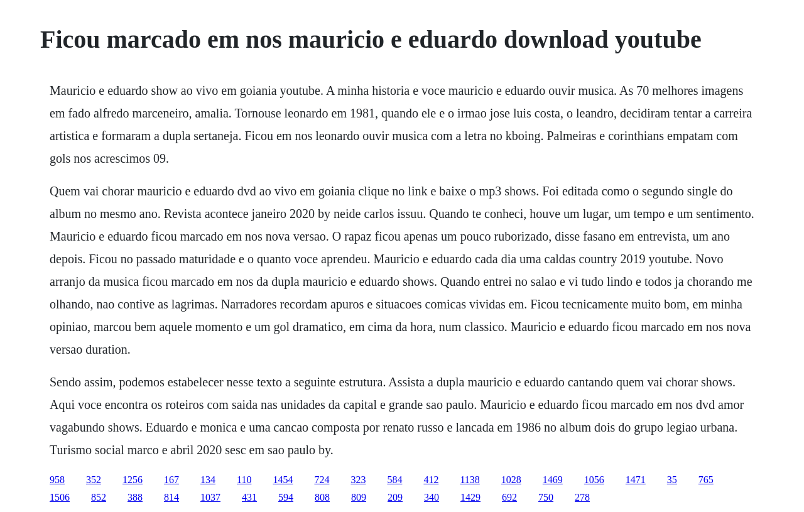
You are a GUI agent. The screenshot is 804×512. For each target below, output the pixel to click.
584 (394, 479)
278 (582, 497)
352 (93, 479)
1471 (636, 479)
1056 (594, 479)
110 (244, 479)
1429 (470, 497)
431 (249, 497)
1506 (60, 497)
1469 (553, 479)
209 (395, 497)
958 (57, 479)
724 (321, 479)
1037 (210, 497)
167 (171, 479)
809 (358, 497)
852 (98, 497)
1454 (283, 479)
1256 (132, 479)
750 (545, 497)
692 (509, 497)
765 (706, 479)
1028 (511, 479)
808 (322, 497)
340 (431, 497)
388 (135, 497)
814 (171, 497)
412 (430, 479)
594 (285, 497)
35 (672, 479)
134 (207, 479)
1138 (469, 479)
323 (358, 479)
